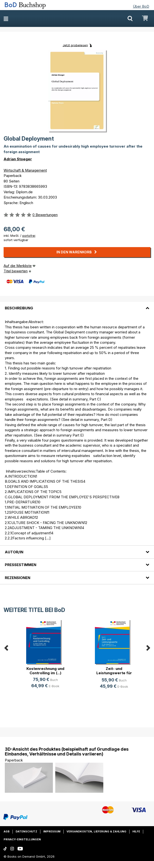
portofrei (28, 235)
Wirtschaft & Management (25, 170)
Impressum (52, 831)
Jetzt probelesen (75, 45)
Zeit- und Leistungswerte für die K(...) (114, 673)
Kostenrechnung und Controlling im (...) (45, 670)
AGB (7, 831)
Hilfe (136, 831)
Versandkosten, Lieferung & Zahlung (96, 831)
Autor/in (14, 552)
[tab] (77, 305)
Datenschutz (26, 831)
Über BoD (141, 6)
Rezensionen (17, 577)
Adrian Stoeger (18, 159)
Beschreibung (19, 308)
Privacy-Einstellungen (22, 839)
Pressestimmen (20, 564)
